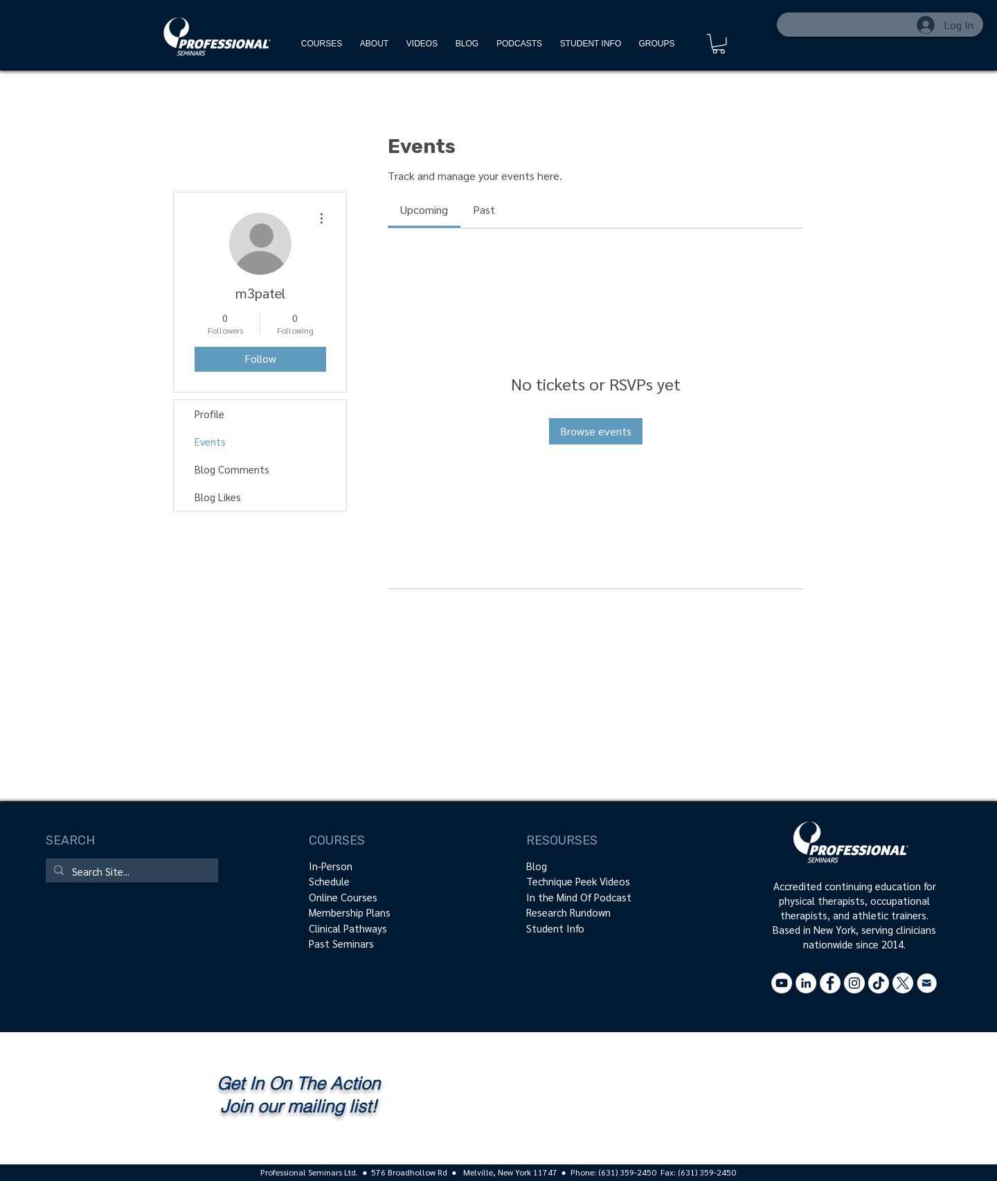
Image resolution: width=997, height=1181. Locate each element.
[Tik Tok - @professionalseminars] (878, 983)
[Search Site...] (130, 871)
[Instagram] (854, 983)
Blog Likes (218, 496)
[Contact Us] (927, 983)
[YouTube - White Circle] (781, 983)
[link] (424, 209)
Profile (209, 413)
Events (210, 441)
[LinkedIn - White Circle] (806, 983)
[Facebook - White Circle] (830, 983)
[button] (718, 44)
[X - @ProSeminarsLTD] (902, 983)
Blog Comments (232, 469)
